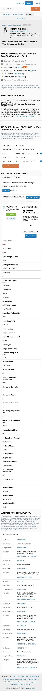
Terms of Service (33, 679)
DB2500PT (20, 560)
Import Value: (7, 161)
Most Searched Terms (32, 676)
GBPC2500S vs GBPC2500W (26, 622)
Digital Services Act (10, 682)
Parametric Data (33, 197)
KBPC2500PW (21, 626)
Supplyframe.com (30, 688)
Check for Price (21, 548)
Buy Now (11, 214)
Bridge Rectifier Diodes (15, 25)
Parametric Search (10, 679)
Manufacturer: (7, 149)
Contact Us (16, 676)
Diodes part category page (25, 116)
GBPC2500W (21, 603)
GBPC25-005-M (22, 648)
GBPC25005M (21, 540)
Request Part (18, 74)
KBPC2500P (21, 581)
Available (19, 67)
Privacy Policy (21, 679)
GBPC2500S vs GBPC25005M (26, 556)
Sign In (38, 3)
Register (29, 3)
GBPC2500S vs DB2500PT (25, 577)
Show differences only (28, 201)
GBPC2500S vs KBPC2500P (26, 599)
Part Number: (7, 145)
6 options (32, 70)
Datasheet (11, 219)
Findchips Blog (20, 3)
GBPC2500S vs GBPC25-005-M (27, 668)
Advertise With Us (25, 684)
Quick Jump (21, 18)
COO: (4, 153)
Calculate (11, 166)
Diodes (4, 25)
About (22, 676)
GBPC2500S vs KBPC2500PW (26, 644)
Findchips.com (3, 3)
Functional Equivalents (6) (10, 534)
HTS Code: (6, 157)
